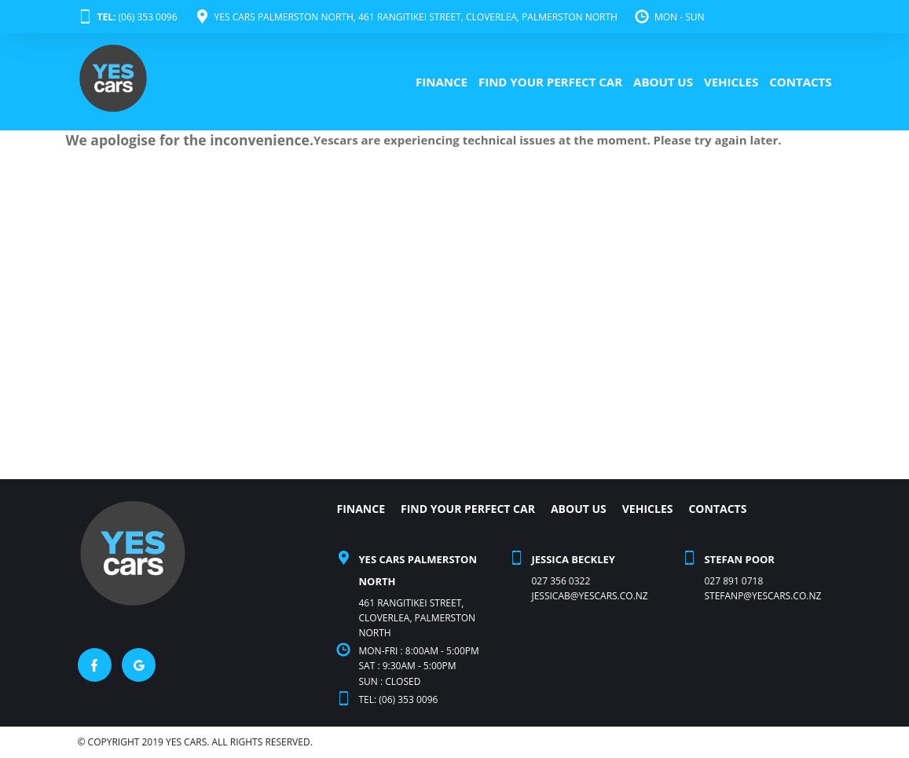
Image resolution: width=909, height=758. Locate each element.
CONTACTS (800, 82)
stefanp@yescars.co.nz (762, 595)
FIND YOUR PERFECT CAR (550, 82)
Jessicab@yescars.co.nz (589, 595)
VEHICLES (731, 82)
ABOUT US (663, 82)
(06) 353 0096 (128, 17)
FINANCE (441, 82)
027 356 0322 (560, 581)
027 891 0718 (733, 581)
